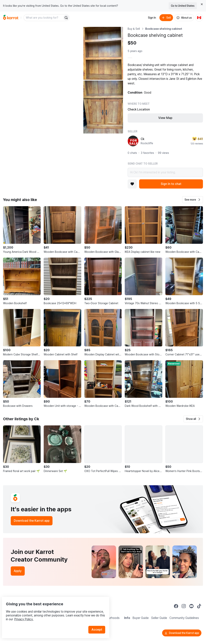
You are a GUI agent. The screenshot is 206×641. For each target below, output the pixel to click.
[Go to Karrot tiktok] (199, 606)
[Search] (66, 17)
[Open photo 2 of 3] (103, 53)
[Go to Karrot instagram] (183, 606)
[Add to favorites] (132, 184)
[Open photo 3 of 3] (103, 107)
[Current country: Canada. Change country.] (199, 17)
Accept (99, 622)
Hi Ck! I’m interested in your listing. (165, 172)
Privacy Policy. (51, 611)
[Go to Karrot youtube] (191, 606)
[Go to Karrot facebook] (176, 606)
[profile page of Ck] (133, 141)
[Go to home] (10, 18)
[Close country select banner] (201, 4)
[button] (192, 199)
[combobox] (43, 17)
